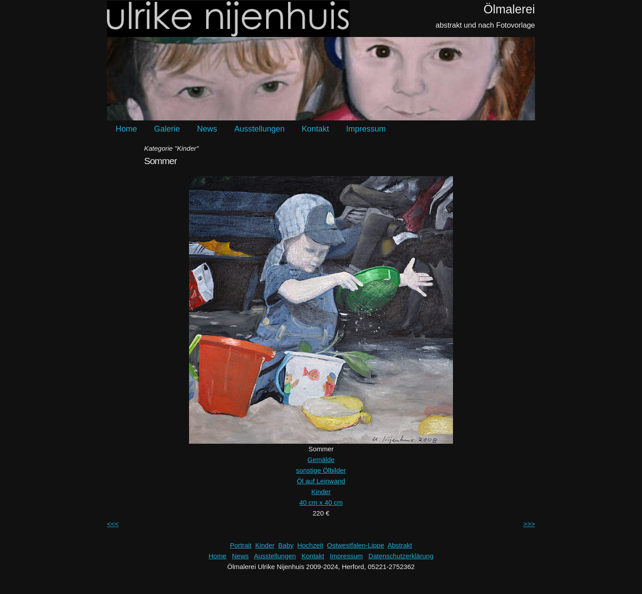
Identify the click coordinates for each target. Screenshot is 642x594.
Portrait (240, 545)
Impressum (366, 128)
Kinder (320, 491)
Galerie (167, 128)
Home (126, 128)
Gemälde (321, 459)
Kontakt (315, 128)
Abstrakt (399, 545)
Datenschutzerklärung (400, 556)
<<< (113, 524)
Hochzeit (310, 545)
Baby (285, 545)
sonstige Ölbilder (321, 470)
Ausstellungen (259, 128)
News (207, 128)
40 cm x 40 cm (321, 502)
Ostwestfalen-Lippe (355, 545)
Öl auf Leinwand (321, 481)
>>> (529, 524)
